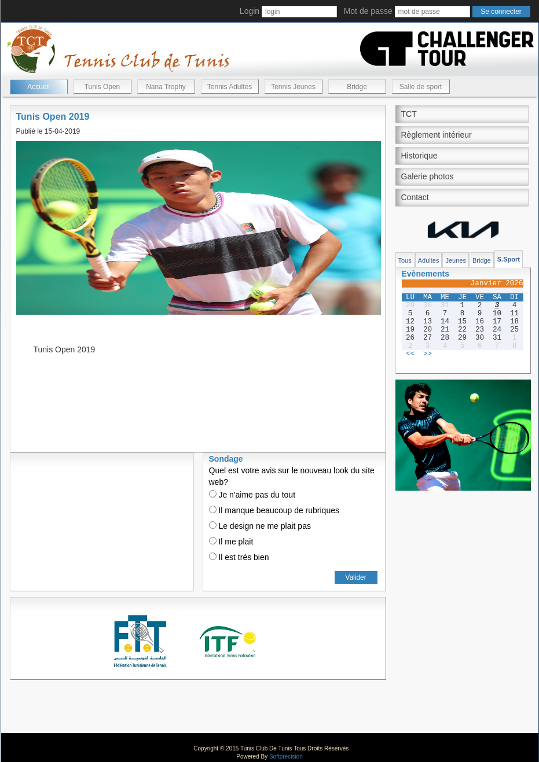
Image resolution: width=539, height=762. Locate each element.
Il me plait (231, 541)
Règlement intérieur (436, 134)
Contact (415, 197)
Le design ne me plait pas (260, 526)
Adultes (428, 260)
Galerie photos (427, 176)
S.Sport (508, 259)
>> (427, 354)
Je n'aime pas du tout (252, 494)
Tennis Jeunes (293, 87)
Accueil (38, 87)
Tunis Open (102, 87)
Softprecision (286, 756)
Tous (405, 260)
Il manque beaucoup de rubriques (274, 510)
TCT (409, 114)
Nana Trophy (166, 87)
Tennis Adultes (229, 87)
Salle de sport (420, 87)
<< (410, 354)
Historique (419, 155)
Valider (355, 577)
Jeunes (455, 260)
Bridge (357, 87)
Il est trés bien (239, 557)
